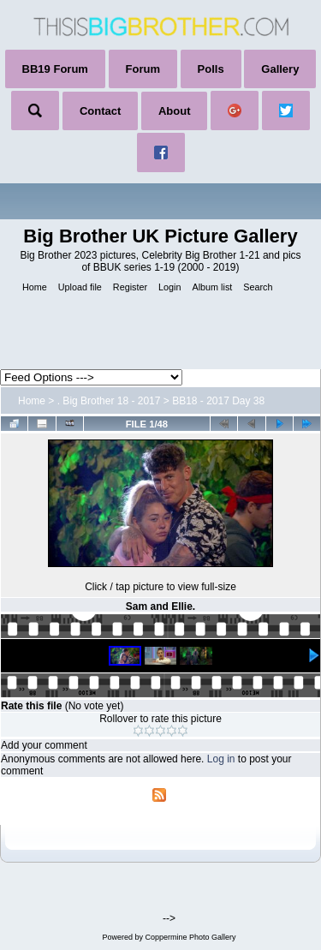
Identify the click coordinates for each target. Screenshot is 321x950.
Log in (221, 759)
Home (31, 401)
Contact (100, 111)
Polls (211, 69)
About (174, 111)
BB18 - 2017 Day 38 (218, 401)
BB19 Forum (55, 69)
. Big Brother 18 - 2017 (109, 401)
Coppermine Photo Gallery (190, 937)
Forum (143, 69)
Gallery (280, 69)
